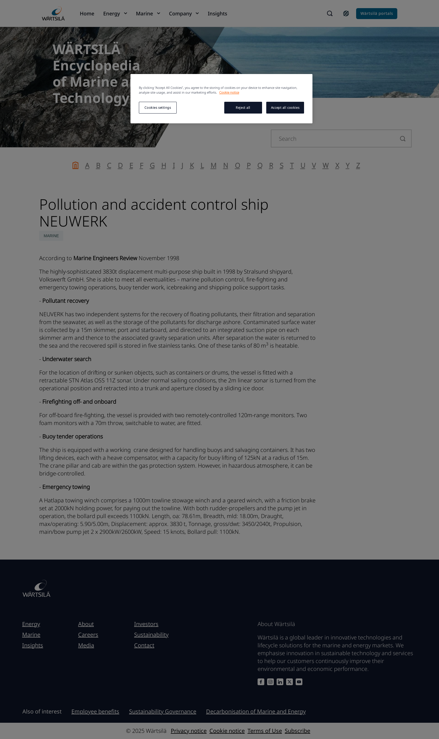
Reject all (243, 107)
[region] (221, 98)
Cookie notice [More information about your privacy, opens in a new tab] (229, 92)
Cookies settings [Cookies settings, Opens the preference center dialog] (157, 107)
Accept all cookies (285, 107)
